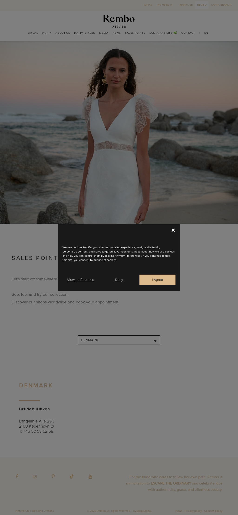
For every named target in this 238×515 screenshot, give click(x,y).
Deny (119, 280)
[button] (173, 230)
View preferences (80, 280)
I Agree (157, 280)
